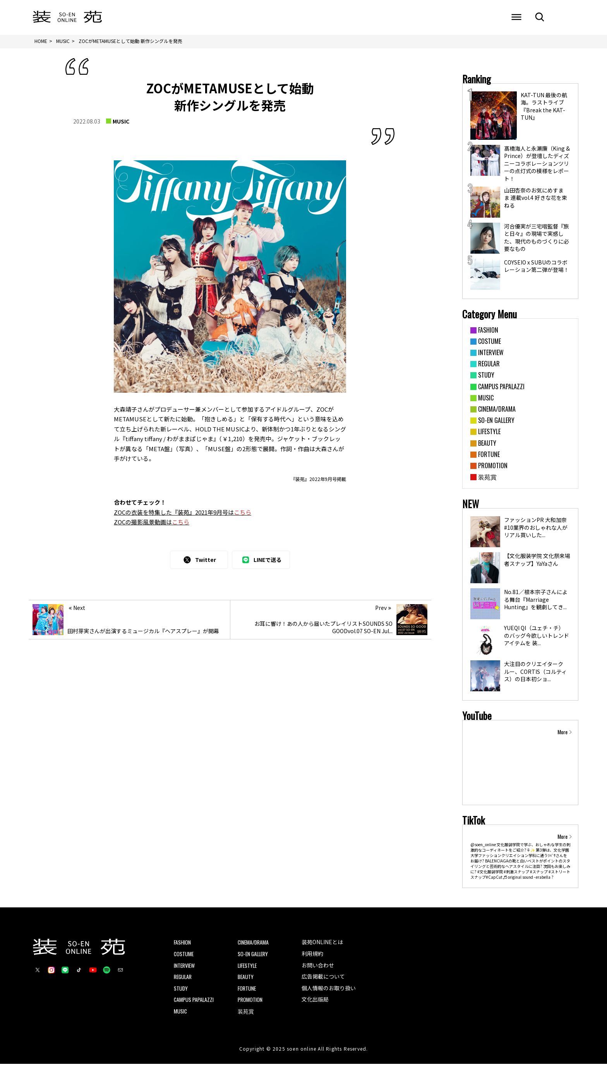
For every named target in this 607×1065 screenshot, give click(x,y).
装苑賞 (246, 1012)
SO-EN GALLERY (254, 954)
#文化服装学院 (490, 873)
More (562, 733)
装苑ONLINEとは (322, 943)
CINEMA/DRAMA (254, 943)
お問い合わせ (318, 966)
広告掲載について (323, 977)
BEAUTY (246, 977)
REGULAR (183, 977)
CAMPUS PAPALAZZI (194, 1000)
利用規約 (312, 954)
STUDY (181, 989)
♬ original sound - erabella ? (528, 878)
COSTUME (184, 954)
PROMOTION (250, 1000)
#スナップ (539, 873)
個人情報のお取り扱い (329, 989)
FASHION (182, 943)
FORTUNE (247, 989)
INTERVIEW (184, 966)
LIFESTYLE (248, 966)
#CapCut (494, 878)
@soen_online (483, 846)
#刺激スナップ (516, 873)
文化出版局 (315, 1000)
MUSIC (121, 122)
